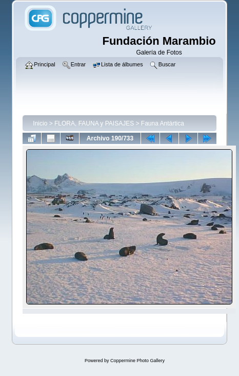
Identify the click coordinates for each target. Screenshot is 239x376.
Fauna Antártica (162, 123)
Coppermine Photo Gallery (137, 360)
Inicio (40, 123)
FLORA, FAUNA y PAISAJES (94, 123)
